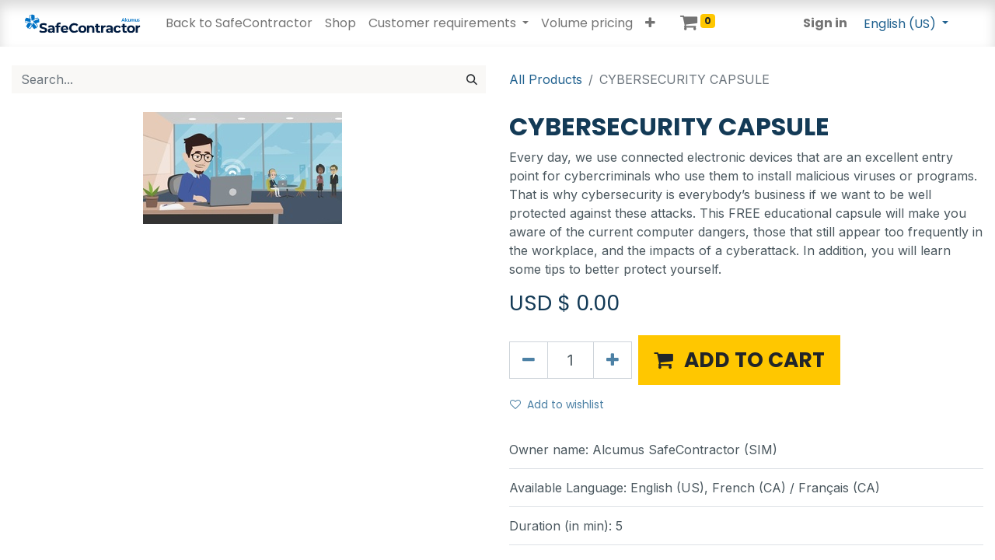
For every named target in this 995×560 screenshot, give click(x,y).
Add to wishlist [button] (557, 404)
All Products (545, 79)
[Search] (472, 79)
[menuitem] (239, 23)
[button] (650, 23)
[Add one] (612, 360)
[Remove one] (528, 360)
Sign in (825, 23)
